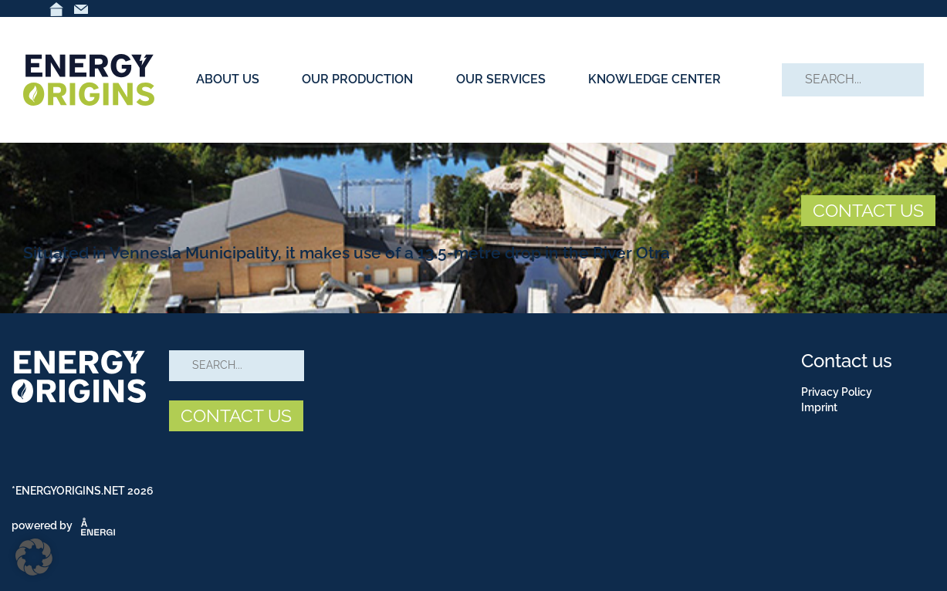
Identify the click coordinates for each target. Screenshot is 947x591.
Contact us (846, 361)
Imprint (819, 407)
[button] (34, 557)
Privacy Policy (836, 392)
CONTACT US (868, 210)
